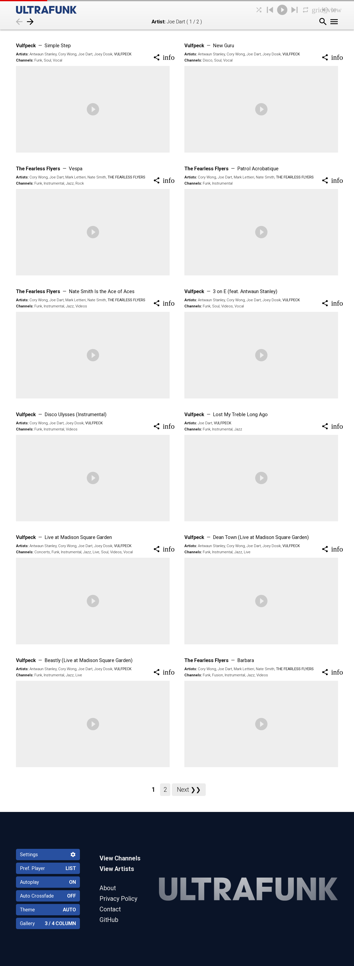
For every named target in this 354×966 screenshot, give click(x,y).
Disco (207, 60)
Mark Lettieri (75, 177)
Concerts (42, 552)
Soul (47, 60)
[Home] (58, 10)
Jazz (70, 183)
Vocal (57, 60)
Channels (24, 60)
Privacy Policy (118, 898)
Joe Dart (85, 54)
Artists (22, 54)
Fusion (217, 675)
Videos (81, 306)
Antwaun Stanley (43, 54)
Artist (157, 22)
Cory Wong (67, 54)
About (108, 888)
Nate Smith (97, 177)
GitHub (109, 919)
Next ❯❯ (189, 789)
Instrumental (54, 183)
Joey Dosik (103, 54)
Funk (38, 60)
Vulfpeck (43, 45)
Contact (110, 909)
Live (96, 552)
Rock (79, 183)
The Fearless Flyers (49, 169)
